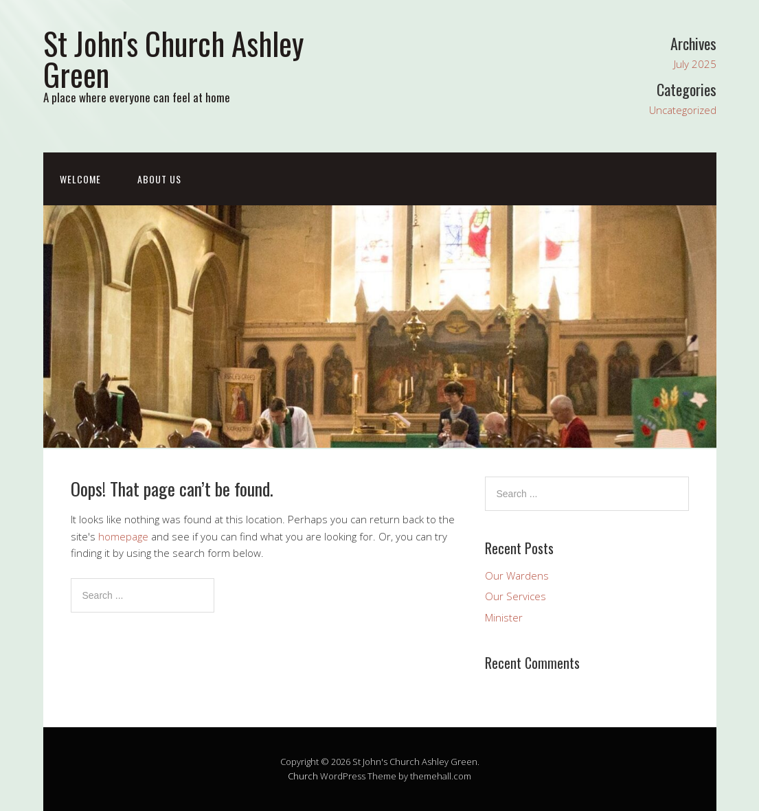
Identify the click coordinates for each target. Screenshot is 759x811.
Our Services (515, 596)
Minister (504, 617)
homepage (123, 536)
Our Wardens (517, 575)
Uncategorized (682, 110)
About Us (159, 179)
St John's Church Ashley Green (173, 58)
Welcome (80, 179)
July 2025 (695, 64)
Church (303, 776)
